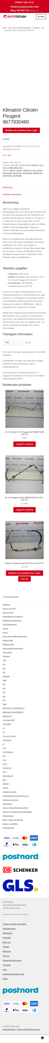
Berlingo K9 (7, 716)
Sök (24, 1039)
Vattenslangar (8, 816)
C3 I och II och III (9, 736)
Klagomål (7, 938)
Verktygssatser (9, 828)
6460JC (19, 170)
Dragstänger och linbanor (13, 616)
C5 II (23, 165)
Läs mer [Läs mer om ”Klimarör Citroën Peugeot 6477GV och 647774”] (24, 579)
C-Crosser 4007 (9, 720)
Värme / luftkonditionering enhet (15, 808)
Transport (7, 965)
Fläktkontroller (8, 644)
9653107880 (17, 173)
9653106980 (7, 173)
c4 (19, 165)
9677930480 (7, 176)
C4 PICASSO (8, 752)
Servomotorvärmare (10, 800)
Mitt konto (7, 951)
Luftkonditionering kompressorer (16, 796)
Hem (4, 28)
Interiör (5, 629)
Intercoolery (7, 652)
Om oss (6, 956)
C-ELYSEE (7, 724)
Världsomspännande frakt (13, 974)
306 (4, 688)
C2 (4, 728)
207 (4, 672)
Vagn (5, 970)
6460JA (12, 170)
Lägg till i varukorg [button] (24, 444)
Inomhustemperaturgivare (13, 648)
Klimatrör (36, 28)
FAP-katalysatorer (10, 624)
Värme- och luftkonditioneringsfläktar (17, 812)
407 (43, 28)
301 (4, 684)
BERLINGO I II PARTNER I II (13, 708)
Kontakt (6, 947)
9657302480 (27, 173)
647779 (39, 170)
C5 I (4, 756)
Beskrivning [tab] (8, 188)
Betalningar (7, 933)
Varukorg (38, 1037)
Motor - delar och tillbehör (13, 820)
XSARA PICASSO (9, 792)
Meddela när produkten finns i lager (21, 130)
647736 (33, 170)
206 (4, 668)
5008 (4, 704)
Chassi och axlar (9, 609)
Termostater (7, 804)
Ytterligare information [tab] (12, 194)
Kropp (5, 633)
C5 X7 (28, 165)
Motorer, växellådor (10, 824)
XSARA (6, 788)
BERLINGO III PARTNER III (13, 712)
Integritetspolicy (9, 929)
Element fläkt (8, 640)
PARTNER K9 (8, 776)
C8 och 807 (7, 768)
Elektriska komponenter (12, 620)
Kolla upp (7, 942)
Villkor (5, 979)
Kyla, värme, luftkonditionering (19, 28)
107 (4, 664)
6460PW (26, 170)
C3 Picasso (7, 740)
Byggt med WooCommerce (28, 1029)
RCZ (4, 780)
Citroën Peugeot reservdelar (14, 924)
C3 (4, 732)
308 (4, 696)
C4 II (4, 748)
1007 (4, 660)
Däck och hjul (8, 613)
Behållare (6, 605)
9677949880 (17, 176)
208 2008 (6, 676)
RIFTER (6, 784)
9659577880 (37, 173)
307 (12, 165)
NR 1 (4, 772)
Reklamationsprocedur (12, 961)
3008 (4, 680)
